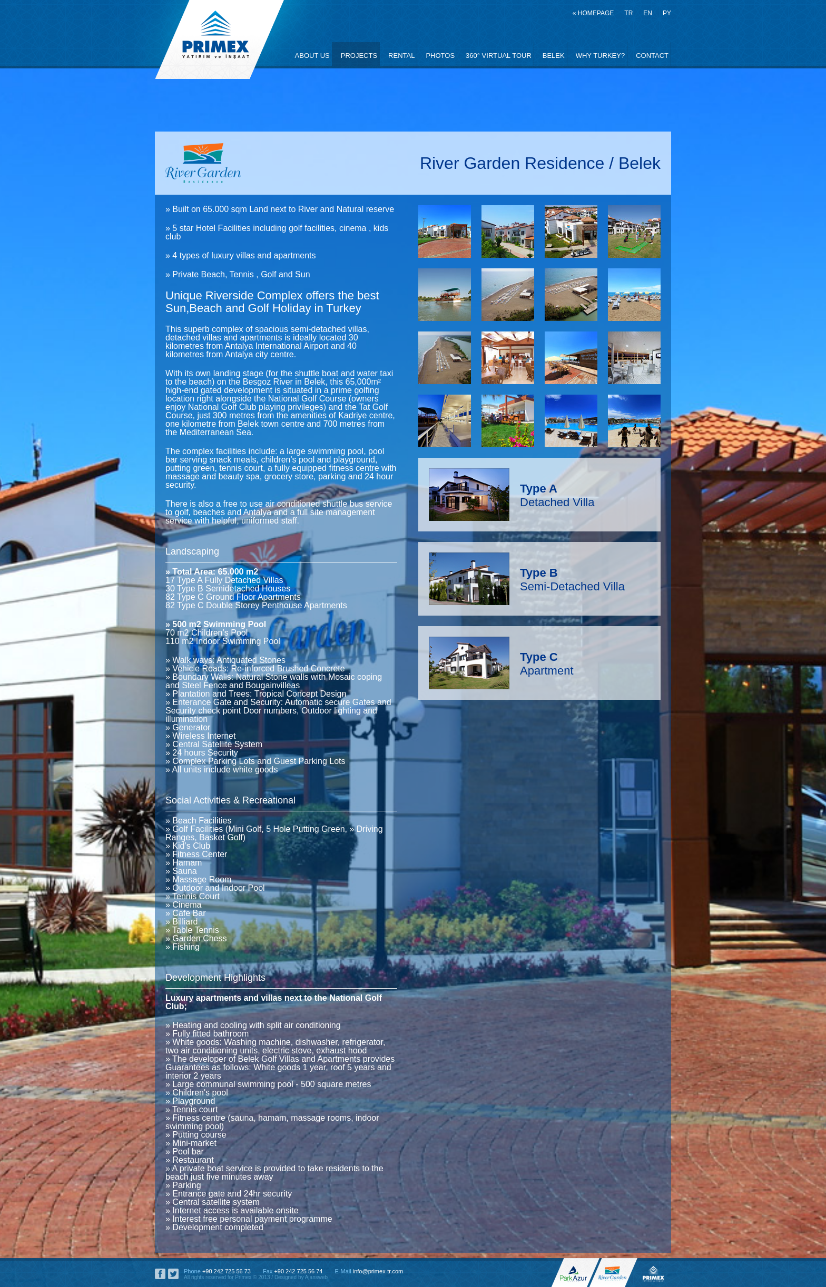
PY (667, 13)
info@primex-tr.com (378, 1271)
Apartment (547, 663)
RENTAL (401, 55)
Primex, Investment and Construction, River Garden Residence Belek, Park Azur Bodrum (219, 39)
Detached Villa (557, 495)
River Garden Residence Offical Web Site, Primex (615, 1272)
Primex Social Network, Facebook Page (160, 1274)
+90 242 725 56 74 (298, 1271)
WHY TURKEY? (600, 55)
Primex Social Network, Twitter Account (173, 1274)
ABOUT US (312, 55)
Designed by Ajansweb (301, 1277)
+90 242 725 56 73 (226, 1271)
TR (628, 13)
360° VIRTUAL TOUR (499, 55)
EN (647, 13)
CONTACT (652, 55)
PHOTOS (440, 55)
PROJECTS (359, 55)
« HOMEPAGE (593, 13)
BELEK (554, 55)
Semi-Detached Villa (572, 579)
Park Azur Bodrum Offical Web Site (572, 1272)
